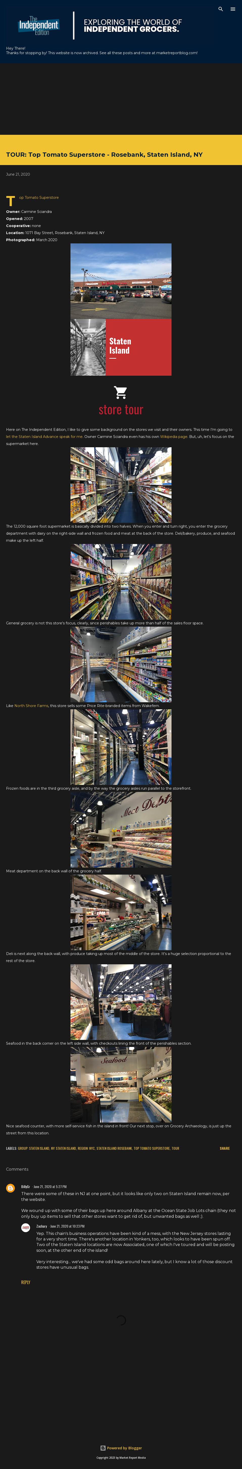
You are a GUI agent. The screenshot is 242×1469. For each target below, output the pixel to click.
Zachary (41, 1226)
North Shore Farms (31, 706)
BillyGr (25, 1186)
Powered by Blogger (121, 1448)
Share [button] (225, 1148)
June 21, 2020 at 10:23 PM (67, 1226)
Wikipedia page (173, 436)
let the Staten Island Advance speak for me (44, 436)
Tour (175, 1148)
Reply (25, 1282)
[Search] (221, 9)
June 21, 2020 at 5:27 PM (50, 1186)
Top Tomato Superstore (152, 1148)
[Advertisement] (121, 98)
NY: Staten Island (63, 1148)
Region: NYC (86, 1148)
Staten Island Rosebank (114, 1148)
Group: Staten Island (33, 1148)
